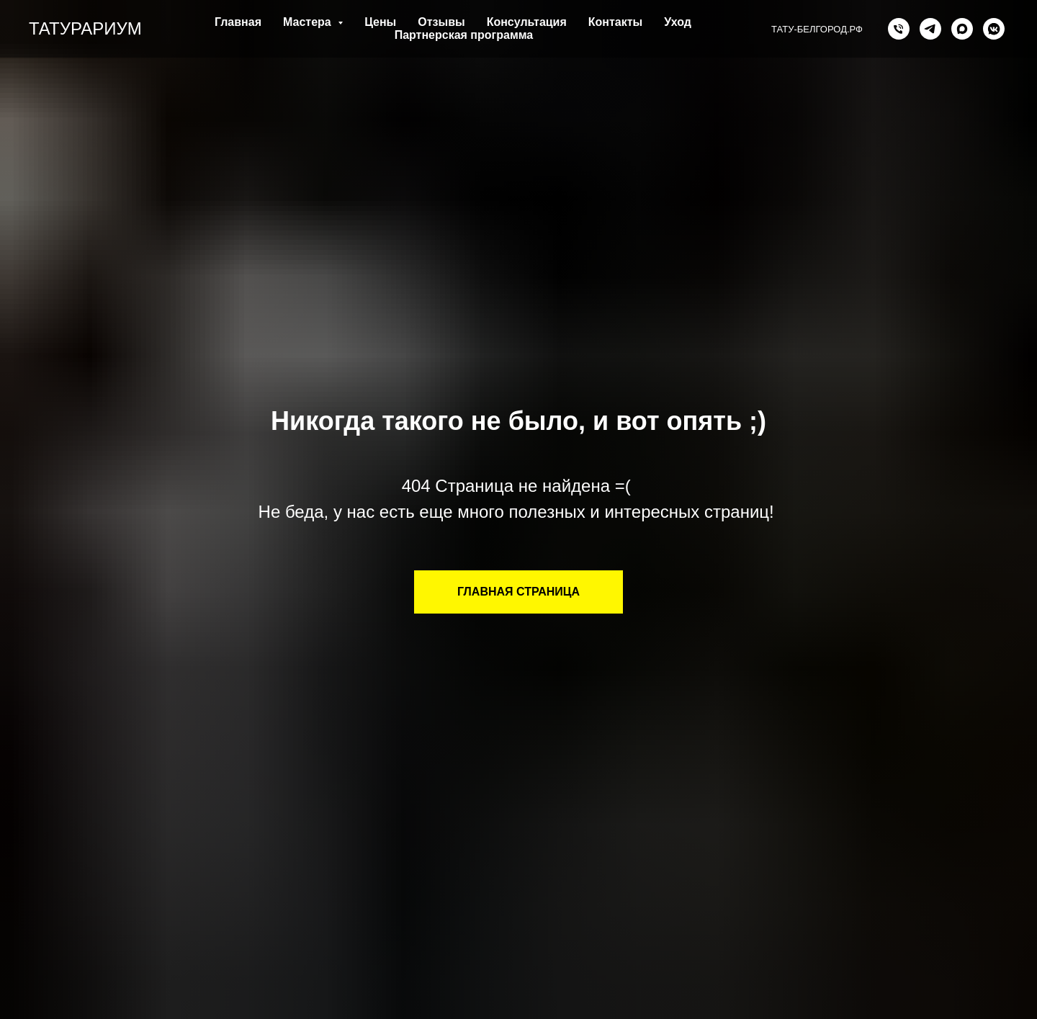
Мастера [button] (308, 22)
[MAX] (962, 29)
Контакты (615, 22)
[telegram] (930, 29)
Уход (677, 22)
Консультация (527, 22)
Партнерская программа (464, 35)
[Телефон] (899, 29)
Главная (238, 22)
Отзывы (441, 22)
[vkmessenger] (994, 29)
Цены (380, 22)
